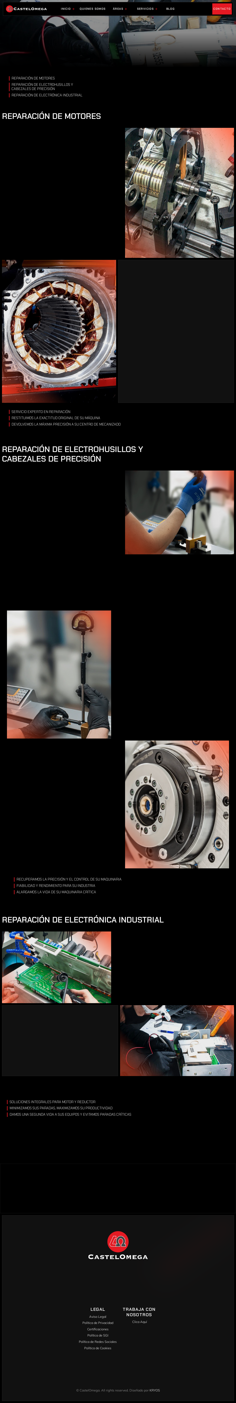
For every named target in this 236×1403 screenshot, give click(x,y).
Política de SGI (97, 1335)
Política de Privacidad (97, 1323)
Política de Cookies (97, 1348)
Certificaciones (98, 1329)
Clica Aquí (140, 1322)
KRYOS (155, 1390)
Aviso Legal (97, 1317)
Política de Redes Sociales (98, 1342)
